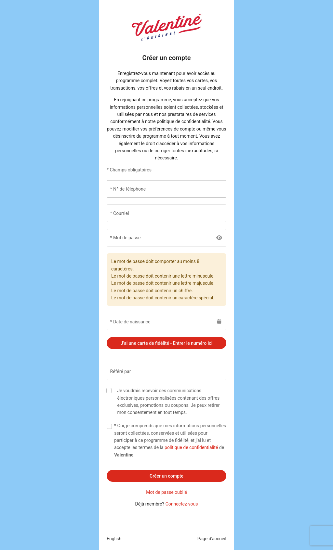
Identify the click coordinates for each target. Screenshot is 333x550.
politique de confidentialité (191, 447)
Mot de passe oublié (166, 492)
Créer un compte (166, 476)
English (114, 538)
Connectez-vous (182, 503)
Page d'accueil (211, 538)
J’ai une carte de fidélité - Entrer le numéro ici (166, 343)
